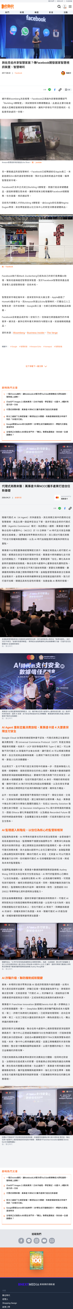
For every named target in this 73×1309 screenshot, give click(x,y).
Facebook (18, 73)
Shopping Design (9, 1303)
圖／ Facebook (7, 267)
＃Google (13, 347)
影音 (51, 12)
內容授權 (69, 1)
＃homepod (47, 347)
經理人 (5, 1299)
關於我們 (51, 1)
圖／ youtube (37, 162)
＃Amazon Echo (35, 347)
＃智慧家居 (23, 347)
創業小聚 (6, 1307)
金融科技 (18, 498)
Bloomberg (19, 332)
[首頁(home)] (7, 6)
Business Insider (36, 332)
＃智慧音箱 (58, 347)
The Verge (52, 332)
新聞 (22, 12)
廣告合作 (60, 1)
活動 (66, 12)
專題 (36, 12)
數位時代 (6, 1295)
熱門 (7, 12)
